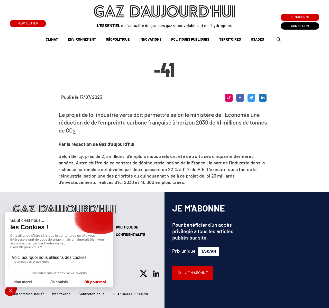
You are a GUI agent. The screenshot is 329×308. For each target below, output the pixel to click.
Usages (257, 39)
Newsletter (27, 22)
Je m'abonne (300, 17)
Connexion (300, 26)
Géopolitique (118, 39)
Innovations (150, 39)
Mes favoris (61, 294)
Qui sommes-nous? (28, 294)
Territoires (230, 39)
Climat (52, 39)
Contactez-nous (91, 294)
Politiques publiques (190, 39)
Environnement (82, 39)
